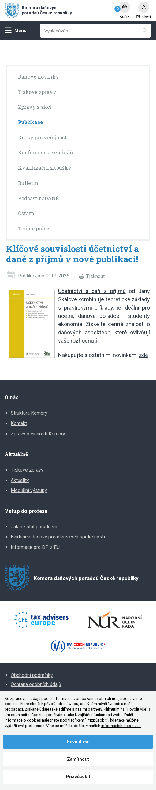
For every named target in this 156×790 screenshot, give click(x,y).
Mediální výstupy (29, 490)
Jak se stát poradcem (34, 527)
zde (143, 355)
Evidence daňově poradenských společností (58, 537)
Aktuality (20, 480)
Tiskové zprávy (27, 470)
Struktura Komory (29, 413)
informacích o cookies (121, 725)
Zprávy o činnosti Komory (38, 434)
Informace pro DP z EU (35, 547)
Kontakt (19, 423)
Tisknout (95, 276)
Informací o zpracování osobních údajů (87, 698)
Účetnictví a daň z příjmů (92, 291)
